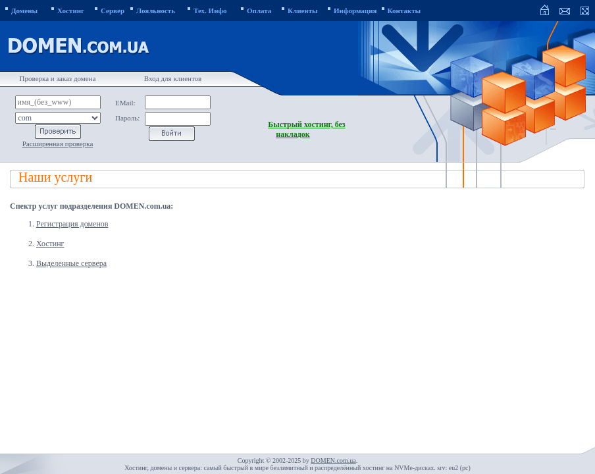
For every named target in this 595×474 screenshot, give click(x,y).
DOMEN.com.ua (333, 460)
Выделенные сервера (71, 263)
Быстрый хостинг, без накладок (306, 129)
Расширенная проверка (57, 143)
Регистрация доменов (72, 223)
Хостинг (50, 243)
